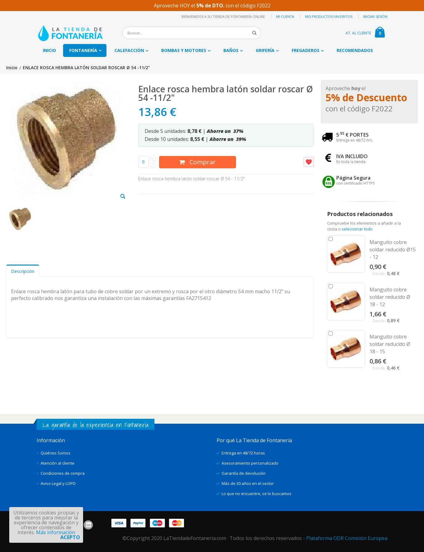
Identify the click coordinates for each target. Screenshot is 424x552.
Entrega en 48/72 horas (243, 453)
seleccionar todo (357, 229)
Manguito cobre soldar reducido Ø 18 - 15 (390, 344)
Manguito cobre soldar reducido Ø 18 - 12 (390, 297)
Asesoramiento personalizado (250, 463)
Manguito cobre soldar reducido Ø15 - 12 (393, 249)
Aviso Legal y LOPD (58, 483)
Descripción (22, 271)
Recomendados (355, 50)
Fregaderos (305, 50)
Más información (55, 532)
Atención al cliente (57, 463)
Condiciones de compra (63, 473)
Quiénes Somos (55, 453)
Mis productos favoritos (328, 16)
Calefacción (129, 50)
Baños (230, 50)
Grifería (265, 50)
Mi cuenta (285, 16)
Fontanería (83, 50)
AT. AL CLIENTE (358, 33)
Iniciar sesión (375, 16)
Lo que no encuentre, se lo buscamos (256, 493)
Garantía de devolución (244, 473)
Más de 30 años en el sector (248, 483)
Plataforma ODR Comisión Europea (346, 538)
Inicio (12, 68)
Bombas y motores (183, 50)
